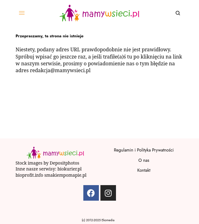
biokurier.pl (70, 169)
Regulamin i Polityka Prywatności (144, 150)
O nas (143, 160)
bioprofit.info (29, 175)
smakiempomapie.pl (66, 175)
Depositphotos (64, 163)
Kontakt (143, 170)
